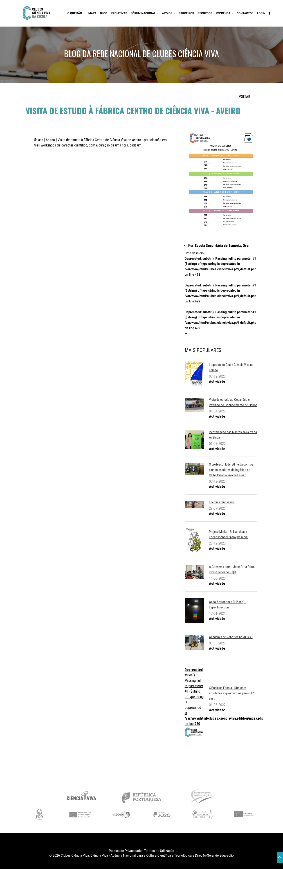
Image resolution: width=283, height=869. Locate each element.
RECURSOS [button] (205, 13)
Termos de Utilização (159, 851)
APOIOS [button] (167, 13)
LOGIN (261, 13)
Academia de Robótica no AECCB (231, 637)
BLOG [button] (103, 13)
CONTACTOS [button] (245, 13)
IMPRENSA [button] (223, 13)
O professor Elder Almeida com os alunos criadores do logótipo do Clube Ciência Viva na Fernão (231, 469)
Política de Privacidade (125, 851)
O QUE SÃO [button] (75, 13)
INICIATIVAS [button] (119, 13)
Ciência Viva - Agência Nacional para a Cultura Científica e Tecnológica (141, 856)
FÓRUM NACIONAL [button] (143, 13)
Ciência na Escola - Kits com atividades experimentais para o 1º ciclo (231, 693)
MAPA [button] (92, 13)
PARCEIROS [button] (186, 13)
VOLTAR (244, 97)
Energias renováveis (222, 502)
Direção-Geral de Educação (214, 856)
